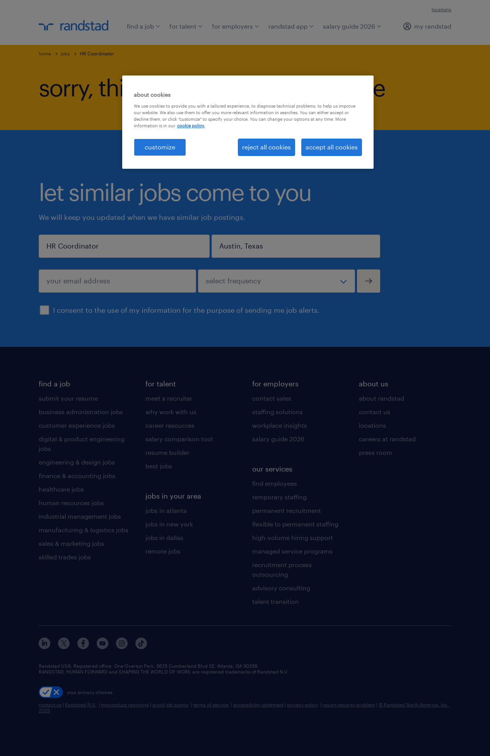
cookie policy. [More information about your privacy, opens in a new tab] (191, 125)
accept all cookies (332, 147)
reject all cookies (266, 147)
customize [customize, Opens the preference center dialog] (160, 147)
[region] (248, 121)
